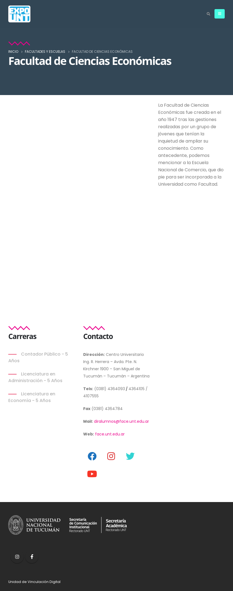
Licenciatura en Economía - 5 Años (31, 397)
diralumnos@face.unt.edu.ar (121, 421)
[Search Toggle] (208, 14)
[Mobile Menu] (219, 14)
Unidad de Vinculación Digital (34, 581)
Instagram (17, 556)
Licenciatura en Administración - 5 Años (35, 377)
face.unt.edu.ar (110, 434)
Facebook (31, 556)
